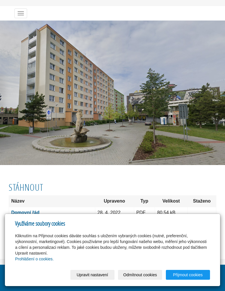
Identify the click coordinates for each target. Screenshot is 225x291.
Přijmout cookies (188, 275)
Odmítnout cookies (140, 275)
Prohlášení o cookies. (34, 259)
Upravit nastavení (92, 275)
